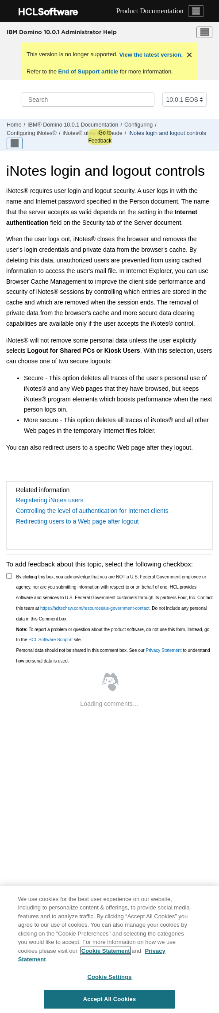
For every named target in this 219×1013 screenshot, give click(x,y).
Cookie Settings (109, 977)
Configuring (138, 125)
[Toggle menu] (204, 32)
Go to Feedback (99, 137)
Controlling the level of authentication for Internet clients (92, 510)
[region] (109, 949)
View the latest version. (150, 54)
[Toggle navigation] (196, 11)
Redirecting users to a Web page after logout (77, 521)
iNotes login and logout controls (167, 133)
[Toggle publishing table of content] (15, 143)
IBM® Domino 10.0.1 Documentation (72, 125)
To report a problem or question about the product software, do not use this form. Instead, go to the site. (113, 635)
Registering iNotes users (50, 500)
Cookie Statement (105, 951)
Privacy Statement (163, 650)
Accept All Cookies (109, 999)
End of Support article (88, 71)
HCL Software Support (50, 639)
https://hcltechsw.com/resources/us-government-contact (95, 608)
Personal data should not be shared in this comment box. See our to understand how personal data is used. (113, 655)
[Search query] (88, 99)
